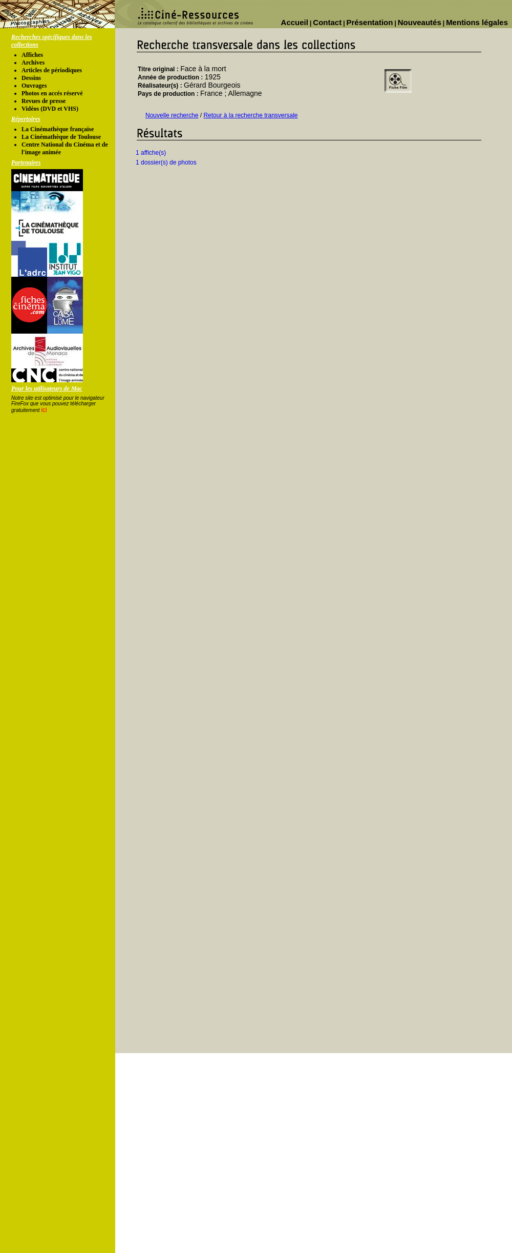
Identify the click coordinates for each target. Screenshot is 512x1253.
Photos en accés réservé (52, 93)
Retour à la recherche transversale (250, 115)
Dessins (31, 77)
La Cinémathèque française (58, 129)
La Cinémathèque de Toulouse (61, 136)
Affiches (32, 54)
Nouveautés (419, 22)
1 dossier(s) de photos (166, 162)
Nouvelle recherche (171, 115)
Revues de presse (44, 101)
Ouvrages (34, 85)
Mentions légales (477, 22)
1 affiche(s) (151, 152)
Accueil (294, 22)
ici (44, 410)
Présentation (370, 22)
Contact (327, 22)
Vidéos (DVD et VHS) (50, 108)
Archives (33, 62)
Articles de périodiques (52, 70)
